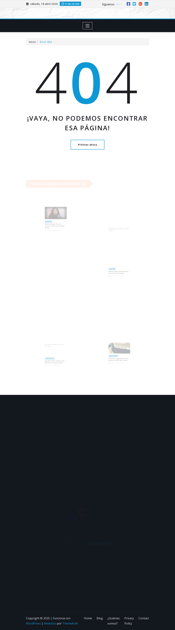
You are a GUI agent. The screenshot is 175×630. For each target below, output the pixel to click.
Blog (100, 618)
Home (88, 618)
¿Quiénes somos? (113, 620)
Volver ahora (87, 144)
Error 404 (46, 43)
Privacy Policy (129, 620)
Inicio (32, 43)
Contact (143, 618)
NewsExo (50, 623)
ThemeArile (70, 623)
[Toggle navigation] (87, 25)
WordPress (33, 623)
